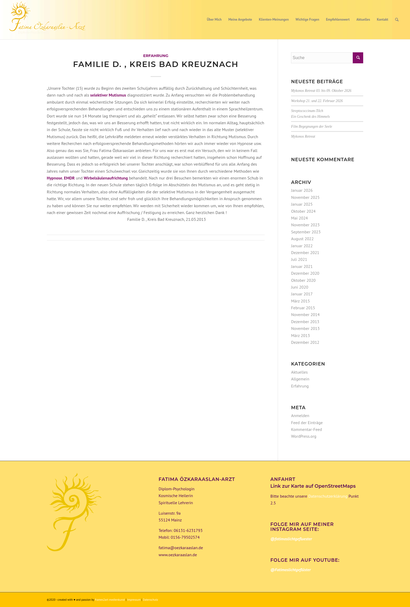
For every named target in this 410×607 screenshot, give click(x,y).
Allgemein (300, 378)
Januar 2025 (302, 204)
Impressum (134, 600)
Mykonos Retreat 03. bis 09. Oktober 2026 (321, 91)
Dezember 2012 (305, 342)
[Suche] (397, 19)
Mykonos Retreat (303, 136)
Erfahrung (155, 55)
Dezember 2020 (305, 273)
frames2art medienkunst (110, 600)
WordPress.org (303, 436)
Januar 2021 (302, 266)
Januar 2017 (302, 293)
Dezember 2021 (305, 252)
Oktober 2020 (303, 280)
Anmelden (300, 415)
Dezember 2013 (305, 321)
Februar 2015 (303, 307)
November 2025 (305, 197)
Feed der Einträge (307, 422)
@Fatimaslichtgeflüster (290, 569)
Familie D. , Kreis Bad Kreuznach (155, 64)
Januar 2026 (302, 190)
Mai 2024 (299, 218)
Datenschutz (150, 600)
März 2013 (300, 335)
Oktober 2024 (303, 211)
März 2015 (300, 301)
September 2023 (306, 231)
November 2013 (305, 328)
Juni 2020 (299, 287)
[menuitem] (214, 19)
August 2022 (302, 238)
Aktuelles (299, 372)
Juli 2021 (299, 259)
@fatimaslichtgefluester (291, 538)
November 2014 (305, 314)
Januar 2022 (302, 245)
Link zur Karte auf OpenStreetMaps (313, 486)
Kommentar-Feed (306, 429)
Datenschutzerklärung (327, 496)
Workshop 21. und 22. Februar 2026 (317, 101)
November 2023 (305, 224)
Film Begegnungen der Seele (311, 126)
